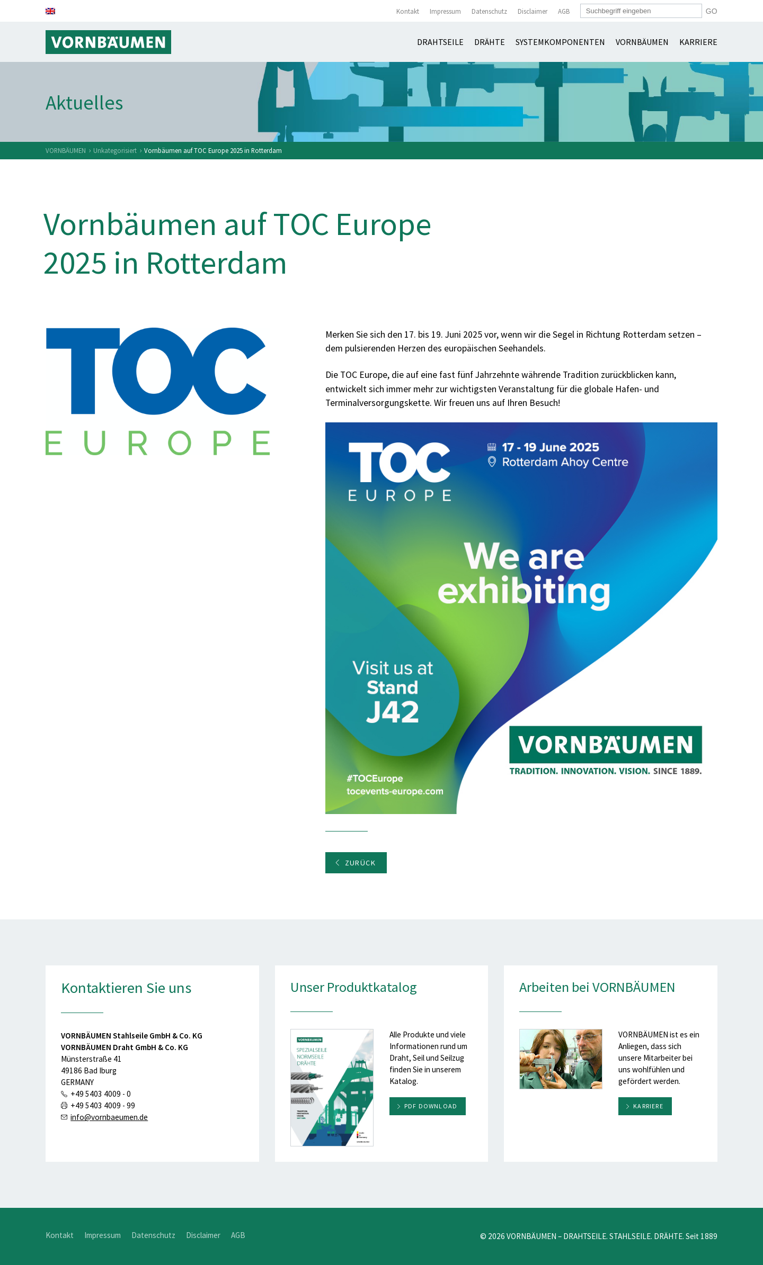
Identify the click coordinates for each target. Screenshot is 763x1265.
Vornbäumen (642, 42)
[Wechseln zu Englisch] (50, 11)
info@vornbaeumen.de (109, 1117)
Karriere (698, 42)
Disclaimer (532, 11)
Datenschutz (489, 11)
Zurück (355, 863)
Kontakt (407, 11)
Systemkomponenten (560, 42)
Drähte (489, 42)
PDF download (430, 1106)
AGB (564, 11)
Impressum (445, 11)
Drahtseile (440, 42)
